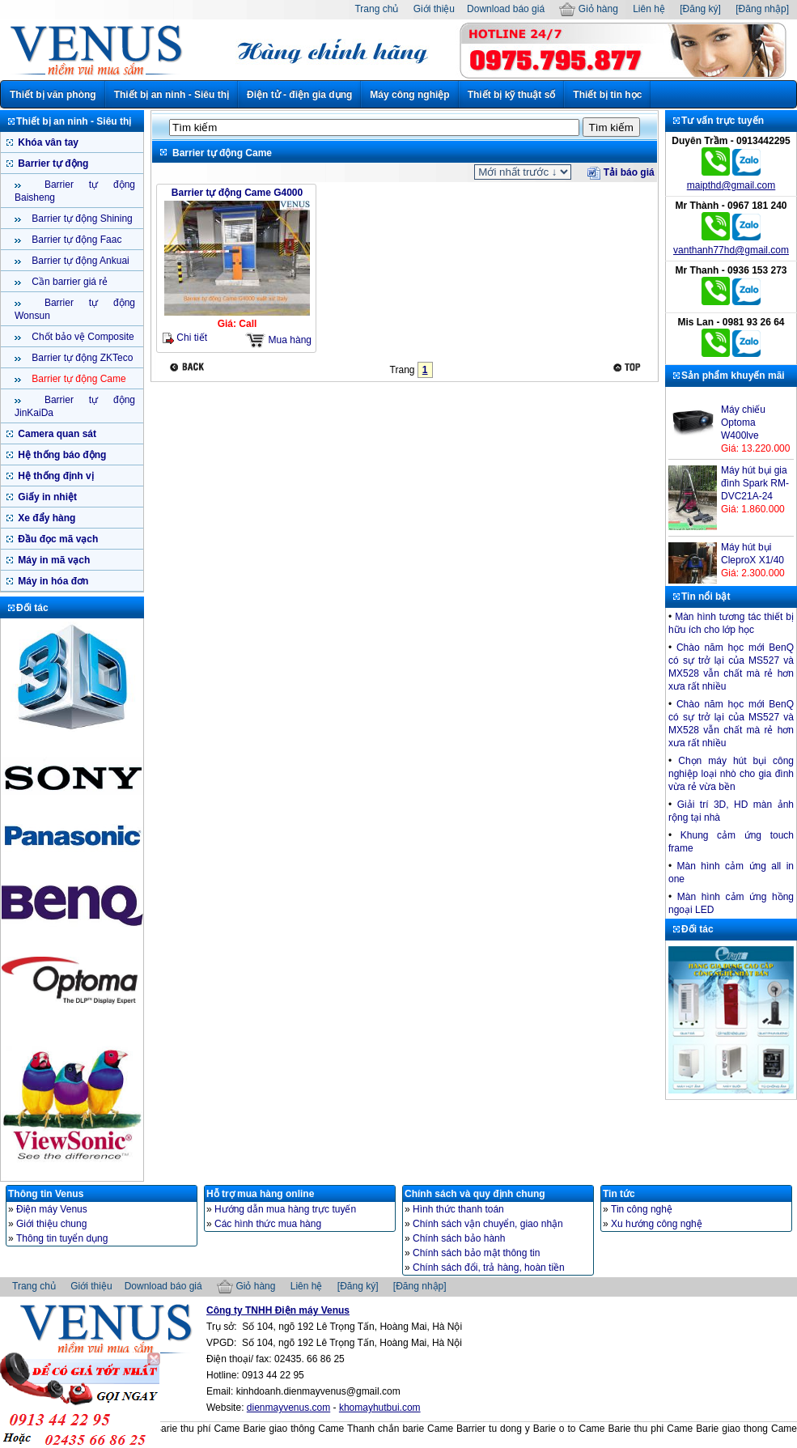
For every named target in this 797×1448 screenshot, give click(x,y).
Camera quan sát (55, 433)
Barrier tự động (51, 163)
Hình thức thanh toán (458, 1209)
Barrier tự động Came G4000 (237, 192)
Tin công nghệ (641, 1209)
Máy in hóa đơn (51, 581)
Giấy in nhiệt (46, 497)
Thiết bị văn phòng (53, 94)
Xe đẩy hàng (45, 518)
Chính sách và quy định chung (475, 1194)
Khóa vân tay (46, 142)
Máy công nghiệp (409, 94)
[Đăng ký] (700, 9)
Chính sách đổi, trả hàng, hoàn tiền (489, 1267)
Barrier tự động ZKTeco (81, 357)
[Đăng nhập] (762, 9)
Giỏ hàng (588, 9)
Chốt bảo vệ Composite (81, 336)
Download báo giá (506, 9)
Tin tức (619, 1194)
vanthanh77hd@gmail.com (731, 250)
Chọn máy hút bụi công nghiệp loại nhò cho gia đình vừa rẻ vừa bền (731, 773)
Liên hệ (649, 9)
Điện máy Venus (51, 1209)
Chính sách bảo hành (459, 1238)
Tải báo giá (620, 172)
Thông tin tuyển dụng (62, 1238)
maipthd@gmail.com (731, 185)
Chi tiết (185, 338)
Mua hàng (278, 340)
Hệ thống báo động (60, 455)
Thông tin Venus (45, 1194)
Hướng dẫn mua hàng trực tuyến (285, 1209)
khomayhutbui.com (380, 1407)
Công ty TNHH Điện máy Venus (278, 1310)
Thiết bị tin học (607, 94)
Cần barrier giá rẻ (68, 281)
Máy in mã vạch (52, 560)
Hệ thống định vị (54, 476)
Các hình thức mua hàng (267, 1223)
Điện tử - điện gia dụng (299, 94)
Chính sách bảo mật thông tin (476, 1253)
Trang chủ (376, 9)
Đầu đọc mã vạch (56, 539)
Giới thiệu (434, 9)
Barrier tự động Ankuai (79, 260)
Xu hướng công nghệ (656, 1223)
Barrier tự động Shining (81, 218)
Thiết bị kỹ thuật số (512, 94)
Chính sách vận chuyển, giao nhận (488, 1223)
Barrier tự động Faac (75, 239)
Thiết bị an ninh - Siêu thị (171, 94)
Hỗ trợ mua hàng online (260, 1194)
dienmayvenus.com (288, 1407)
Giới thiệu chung (51, 1223)
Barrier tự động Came (77, 378)
